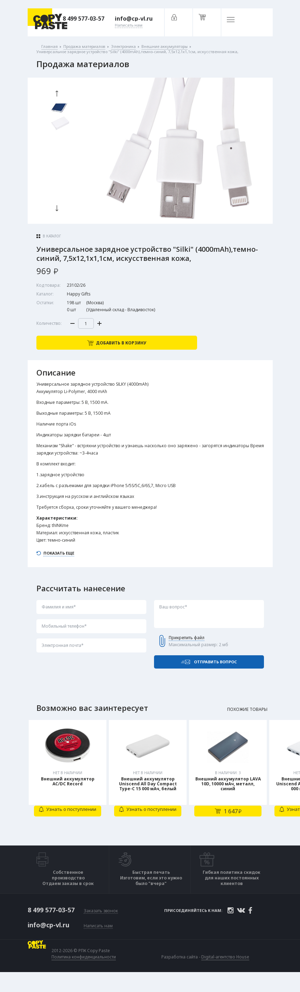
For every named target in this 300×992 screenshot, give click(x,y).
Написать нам (98, 941)
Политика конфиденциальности (85, 972)
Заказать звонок (101, 926)
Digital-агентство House (227, 972)
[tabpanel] (68, 790)
